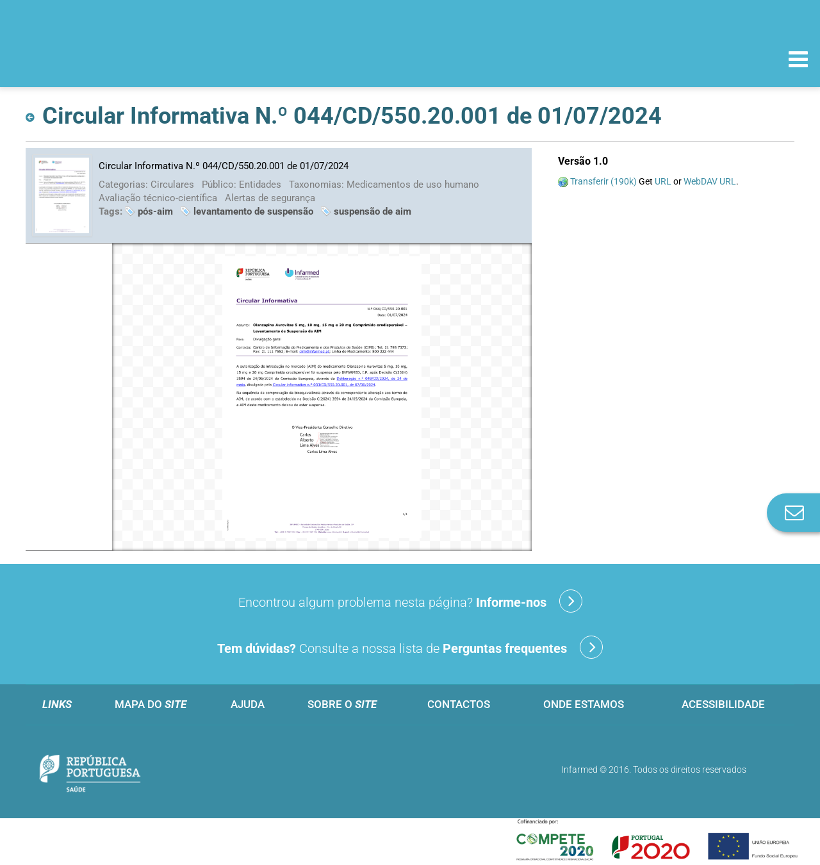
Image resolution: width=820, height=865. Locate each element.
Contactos (458, 704)
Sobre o (342, 704)
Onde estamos (583, 704)
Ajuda (248, 704)
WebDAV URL (710, 181)
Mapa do (150, 704)
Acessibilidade (723, 704)
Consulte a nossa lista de (410, 647)
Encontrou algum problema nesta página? (410, 601)
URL (663, 181)
